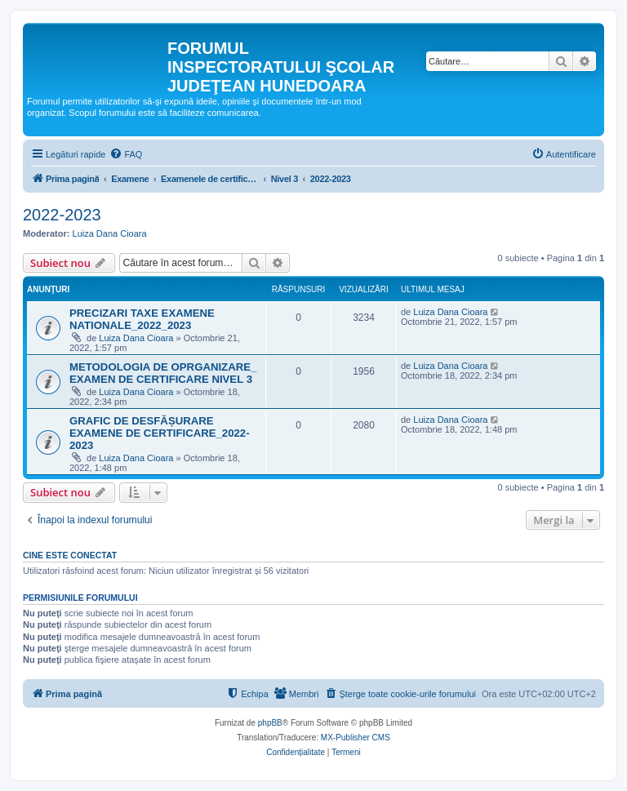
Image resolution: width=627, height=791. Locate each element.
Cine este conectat (70, 555)
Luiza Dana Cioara (110, 233)
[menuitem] (125, 154)
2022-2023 (62, 215)
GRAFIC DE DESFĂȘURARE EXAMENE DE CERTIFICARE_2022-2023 (159, 433)
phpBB (270, 722)
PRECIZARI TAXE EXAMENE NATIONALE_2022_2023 (142, 319)
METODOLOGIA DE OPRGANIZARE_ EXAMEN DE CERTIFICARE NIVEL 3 (162, 373)
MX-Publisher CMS (355, 737)
